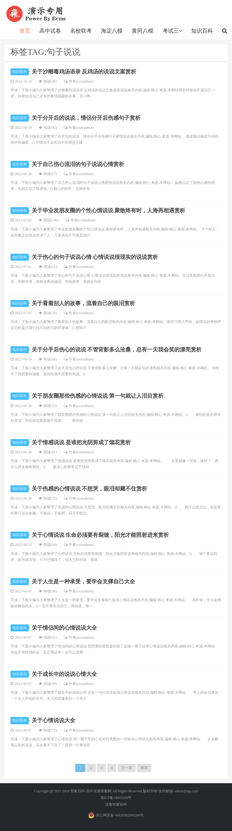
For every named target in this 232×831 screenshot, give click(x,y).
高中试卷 (50, 31)
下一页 (126, 768)
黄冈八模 (142, 31)
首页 (24, 31)
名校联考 (81, 31)
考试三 (172, 31)
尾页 (144, 768)
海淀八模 (112, 31)
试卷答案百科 (116, 804)
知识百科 (202, 31)
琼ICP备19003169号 (116, 798)
